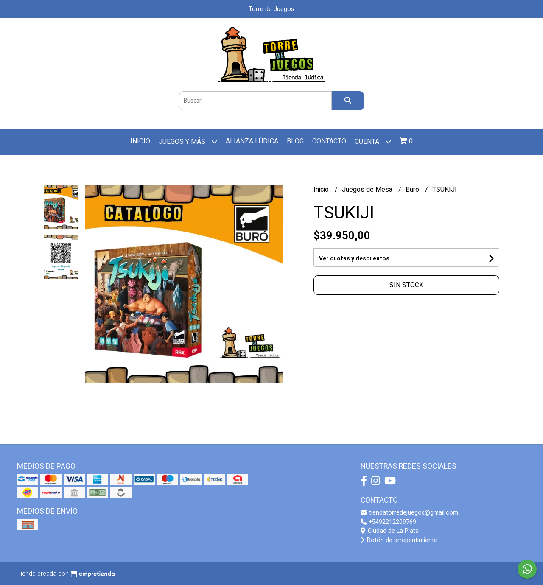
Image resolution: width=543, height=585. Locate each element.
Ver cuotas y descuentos (354, 258)
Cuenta (373, 141)
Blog (295, 141)
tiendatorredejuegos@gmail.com (409, 512)
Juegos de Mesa (368, 190)
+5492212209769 (388, 522)
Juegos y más (188, 141)
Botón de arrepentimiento (399, 540)
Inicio (140, 141)
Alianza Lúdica (252, 141)
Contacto (329, 141)
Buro (413, 190)
